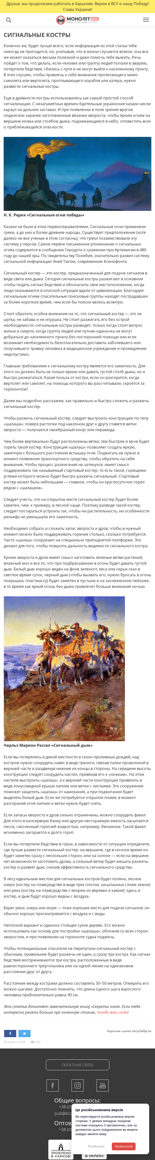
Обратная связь (78, 1065)
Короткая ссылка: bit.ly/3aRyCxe (129, 1031)
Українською (124, 1146)
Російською (96, 1146)
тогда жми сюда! (113, 1012)
